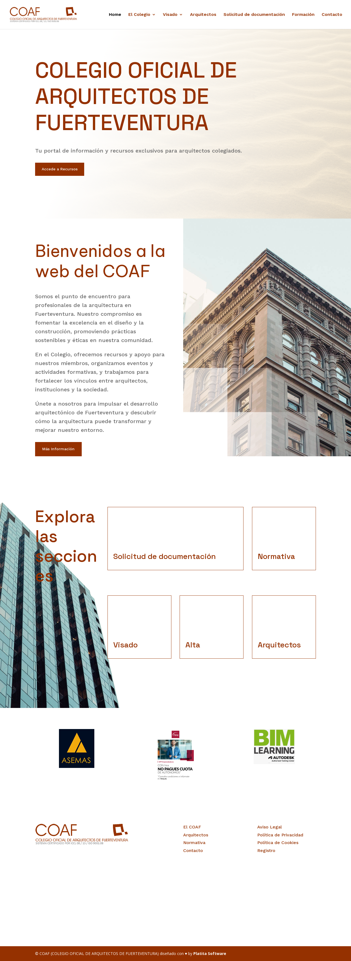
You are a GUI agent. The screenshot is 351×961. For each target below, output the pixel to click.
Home (115, 15)
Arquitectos (203, 15)
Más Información (58, 449)
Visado (170, 15)
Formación (303, 15)
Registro (266, 850)
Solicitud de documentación (254, 15)
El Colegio (139, 15)
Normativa (194, 842)
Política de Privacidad (280, 834)
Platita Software (209, 953)
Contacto (332, 15)
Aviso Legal (269, 827)
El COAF (192, 827)
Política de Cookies (277, 842)
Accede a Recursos (60, 169)
